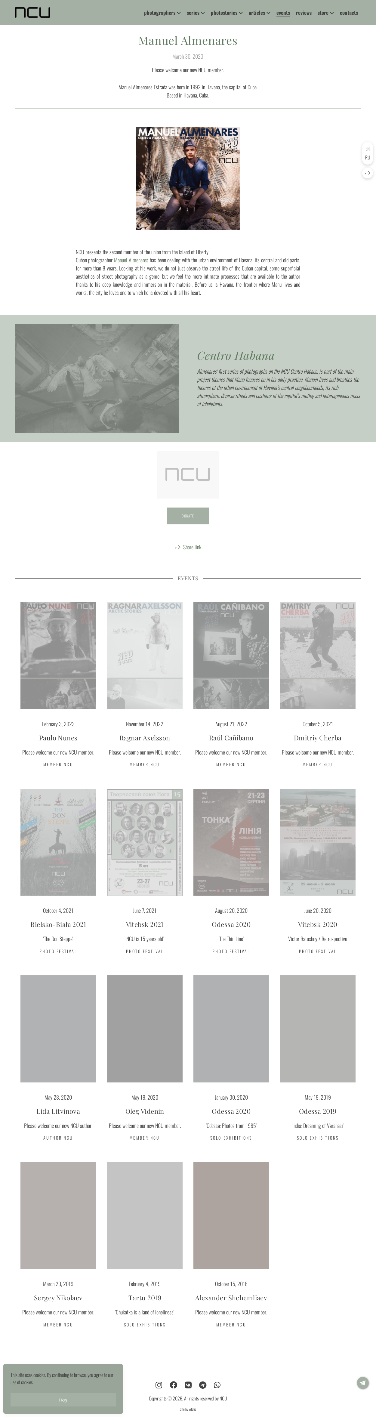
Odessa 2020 (231, 933)
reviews (304, 12)
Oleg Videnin (144, 1120)
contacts (349, 12)
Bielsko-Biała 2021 (58, 933)
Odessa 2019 (318, 1120)
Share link (192, 556)
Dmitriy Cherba (318, 747)
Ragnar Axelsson (144, 747)
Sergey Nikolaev (58, 1307)
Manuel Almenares (131, 269)
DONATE (188, 525)
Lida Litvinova (58, 1120)
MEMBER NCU (58, 774)
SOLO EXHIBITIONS (231, 1147)
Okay (63, 1399)
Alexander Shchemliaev (231, 1307)
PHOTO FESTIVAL (58, 961)
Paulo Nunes (58, 747)
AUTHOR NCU (58, 1147)
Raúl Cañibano (231, 747)
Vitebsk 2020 (317, 933)
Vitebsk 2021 (145, 933)
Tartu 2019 (144, 1307)
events (283, 12)
